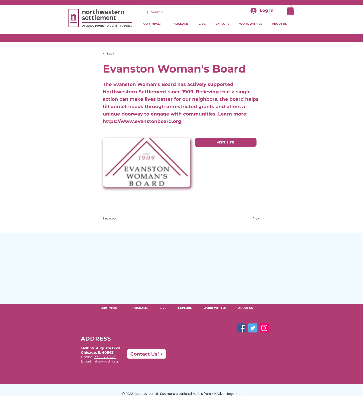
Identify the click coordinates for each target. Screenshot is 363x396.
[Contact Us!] (146, 354)
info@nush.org (105, 361)
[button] (290, 10)
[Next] (248, 218)
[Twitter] (252, 327)
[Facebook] (241, 327)
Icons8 (153, 394)
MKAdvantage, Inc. (226, 394)
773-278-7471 (105, 357)
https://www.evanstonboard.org (142, 121)
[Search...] (170, 12)
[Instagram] (264, 327)
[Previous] (118, 218)
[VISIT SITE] (226, 142)
